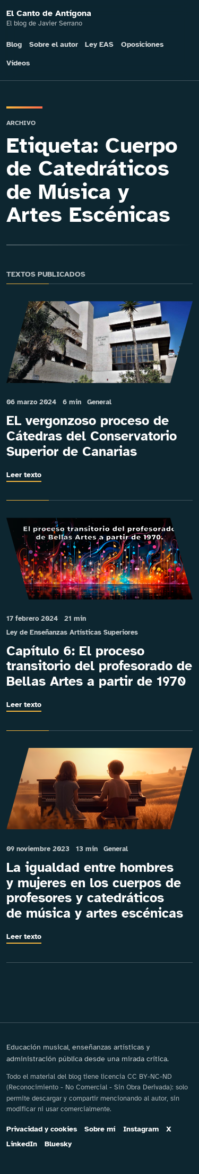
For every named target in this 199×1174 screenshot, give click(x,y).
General (99, 401)
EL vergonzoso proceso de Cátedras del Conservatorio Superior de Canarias (91, 436)
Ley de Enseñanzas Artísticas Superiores (72, 632)
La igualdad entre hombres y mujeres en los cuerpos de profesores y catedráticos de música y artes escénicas (94, 890)
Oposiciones (142, 44)
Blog (14, 44)
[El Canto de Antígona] (99, 18)
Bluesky (58, 1143)
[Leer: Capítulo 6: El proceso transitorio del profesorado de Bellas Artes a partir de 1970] (99, 559)
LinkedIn (21, 1143)
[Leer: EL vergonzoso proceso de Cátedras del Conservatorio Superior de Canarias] (99, 342)
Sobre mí (99, 1129)
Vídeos (18, 63)
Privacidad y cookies (41, 1129)
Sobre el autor (53, 44)
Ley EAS (99, 44)
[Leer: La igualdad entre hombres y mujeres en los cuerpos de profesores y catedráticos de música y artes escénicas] (99, 789)
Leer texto (23, 474)
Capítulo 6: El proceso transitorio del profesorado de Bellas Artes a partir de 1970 (99, 666)
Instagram (141, 1129)
